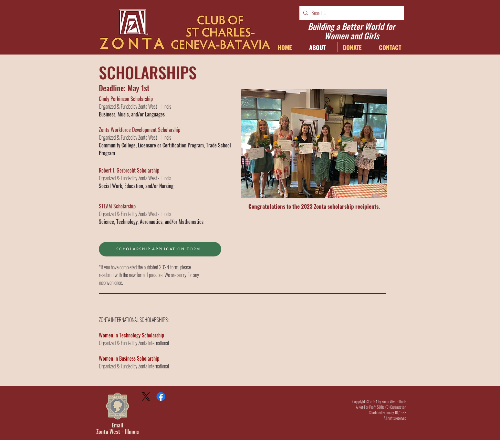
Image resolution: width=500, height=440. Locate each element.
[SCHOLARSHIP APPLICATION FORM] (160, 249)
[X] (146, 396)
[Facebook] (161, 396)
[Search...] (351, 13)
